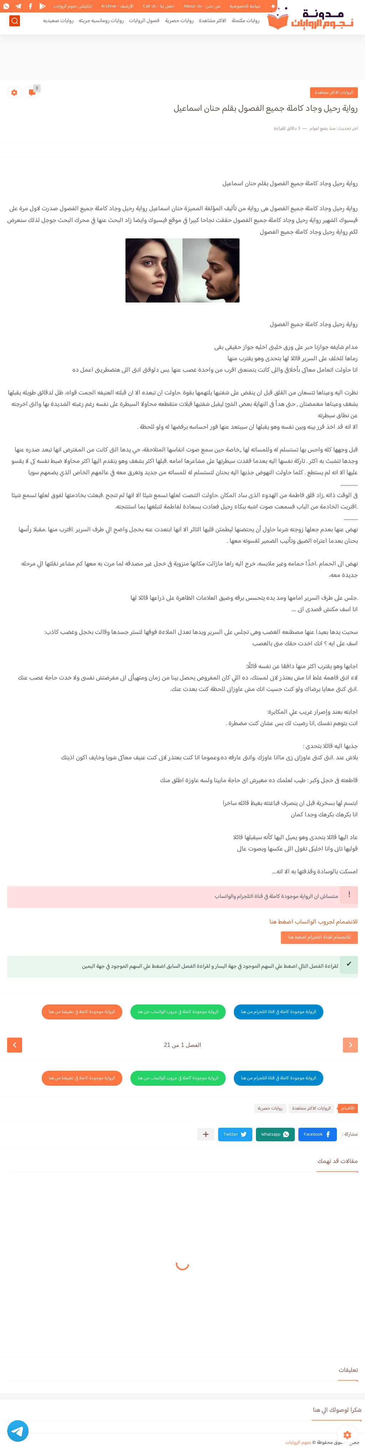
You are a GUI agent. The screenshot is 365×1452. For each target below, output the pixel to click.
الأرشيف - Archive (117, 6)
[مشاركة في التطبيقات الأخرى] (206, 1134)
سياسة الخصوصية (245, 6)
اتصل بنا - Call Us (158, 6)
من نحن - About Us (202, 6)
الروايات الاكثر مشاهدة (334, 93)
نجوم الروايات (298, 1442)
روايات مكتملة (245, 23)
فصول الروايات (144, 23)
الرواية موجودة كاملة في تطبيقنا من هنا (82, 1012)
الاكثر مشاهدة (212, 23)
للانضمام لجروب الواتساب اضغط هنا (313, 922)
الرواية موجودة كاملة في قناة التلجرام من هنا (278, 1012)
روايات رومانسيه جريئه (101, 23)
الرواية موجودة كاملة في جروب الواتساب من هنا (178, 1012)
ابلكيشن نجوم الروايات (72, 6)
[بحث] (14, 23)
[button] (317, 1134)
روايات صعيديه (58, 23)
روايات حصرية (179, 23)
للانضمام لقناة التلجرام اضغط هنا (319, 937)
